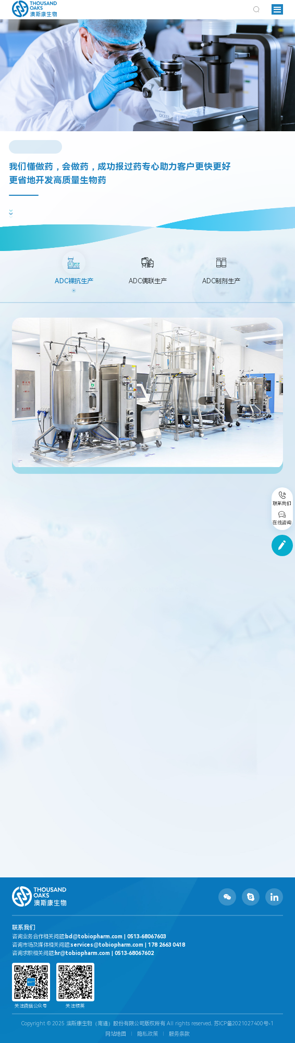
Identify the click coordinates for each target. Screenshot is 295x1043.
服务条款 (179, 1034)
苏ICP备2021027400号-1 (243, 1023)
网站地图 (115, 1034)
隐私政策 (147, 1034)
